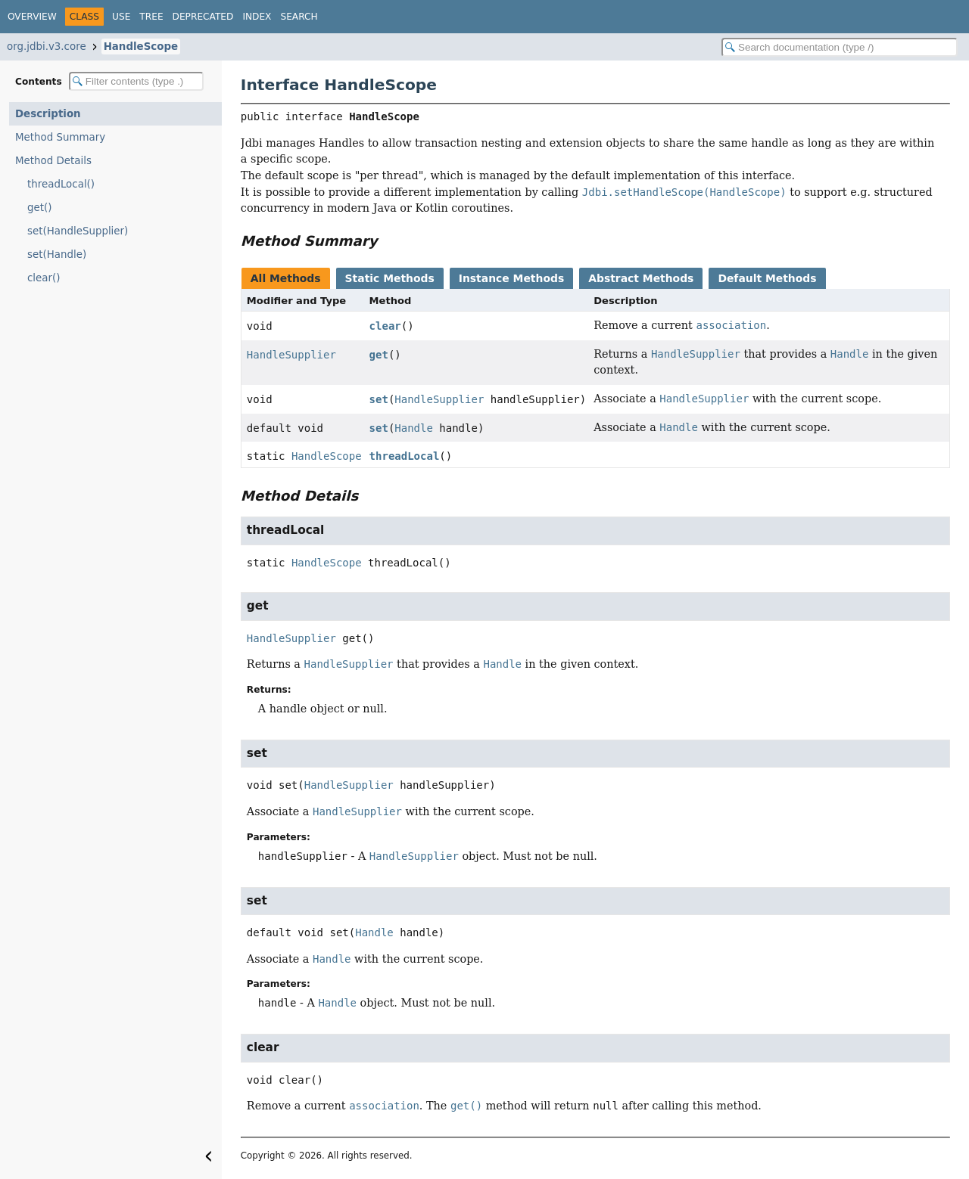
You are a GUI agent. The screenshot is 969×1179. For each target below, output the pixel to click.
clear (385, 326)
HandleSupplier (291, 355)
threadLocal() (61, 184)
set (378, 399)
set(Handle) (56, 254)
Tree (151, 16)
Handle (413, 428)
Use (121, 16)
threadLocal (404, 456)
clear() (43, 278)
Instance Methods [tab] (511, 278)
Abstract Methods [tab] (640, 278)
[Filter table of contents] (136, 81)
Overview (32, 16)
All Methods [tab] (286, 278)
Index (256, 16)
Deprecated (203, 16)
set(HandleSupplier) (77, 231)
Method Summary (60, 137)
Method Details (53, 160)
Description (48, 113)
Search (298, 16)
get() (39, 207)
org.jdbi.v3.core (46, 46)
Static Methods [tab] (390, 278)
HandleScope (141, 46)
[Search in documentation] (839, 47)
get (378, 355)
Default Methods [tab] (767, 278)
